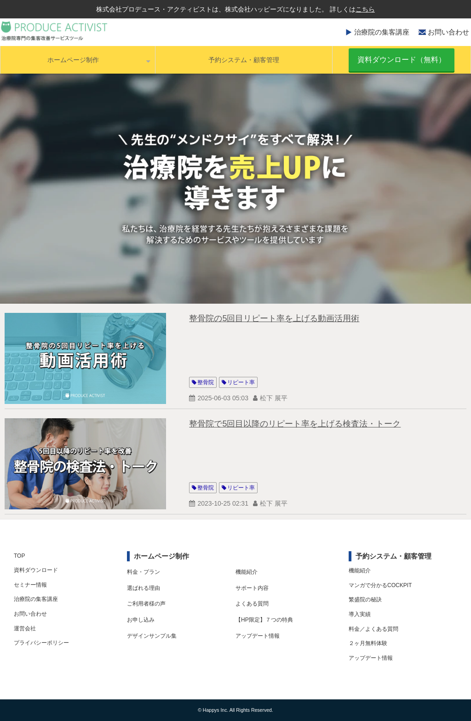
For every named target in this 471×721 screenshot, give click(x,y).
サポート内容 (252, 588)
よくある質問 (252, 603)
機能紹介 (247, 572)
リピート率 (241, 382)
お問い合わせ (448, 32)
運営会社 (25, 628)
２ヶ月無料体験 (368, 643)
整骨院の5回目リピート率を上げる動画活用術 (274, 318)
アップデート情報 (258, 636)
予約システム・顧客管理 (243, 59)
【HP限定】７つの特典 (264, 620)
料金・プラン (143, 572)
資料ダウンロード (36, 570)
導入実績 (360, 614)
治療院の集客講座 (381, 32)
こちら (365, 9)
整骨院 (205, 382)
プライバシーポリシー (41, 643)
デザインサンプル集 (152, 636)
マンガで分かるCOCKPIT (380, 585)
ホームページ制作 (73, 59)
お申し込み (141, 620)
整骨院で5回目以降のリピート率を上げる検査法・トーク (295, 423)
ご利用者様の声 (146, 603)
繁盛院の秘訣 (365, 599)
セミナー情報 (30, 585)
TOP (19, 556)
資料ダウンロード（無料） (401, 59)
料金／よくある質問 (373, 629)
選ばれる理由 (143, 588)
